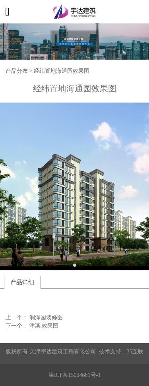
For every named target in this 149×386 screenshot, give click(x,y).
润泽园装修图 (46, 317)
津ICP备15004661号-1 (74, 375)
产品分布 (17, 71)
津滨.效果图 (44, 325)
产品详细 (22, 282)
